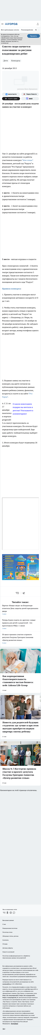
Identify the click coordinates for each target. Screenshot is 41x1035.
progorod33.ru (7, 984)
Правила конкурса (11, 288)
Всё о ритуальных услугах (10, 30)
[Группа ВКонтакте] (11, 94)
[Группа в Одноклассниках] (7, 912)
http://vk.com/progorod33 (11, 995)
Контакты (6, 940)
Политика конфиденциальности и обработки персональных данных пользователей (16, 957)
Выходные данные (8, 920)
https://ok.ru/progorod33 (27, 995)
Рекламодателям (27, 30)
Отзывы (5, 944)
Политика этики (7, 932)
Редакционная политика (10, 928)
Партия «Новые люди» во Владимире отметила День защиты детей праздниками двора (20, 609)
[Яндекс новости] (30, 94)
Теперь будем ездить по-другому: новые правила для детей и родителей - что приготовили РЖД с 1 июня (20, 624)
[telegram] (24, 593)
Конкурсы (15, 60)
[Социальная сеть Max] (30, 98)
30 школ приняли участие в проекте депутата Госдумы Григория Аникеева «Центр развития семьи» (20, 638)
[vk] (17, 593)
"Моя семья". (27, 160)
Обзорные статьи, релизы (10, 936)
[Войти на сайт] (38, 24)
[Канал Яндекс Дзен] (11, 98)
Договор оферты (8, 948)
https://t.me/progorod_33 (10, 997)
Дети (5, 60)
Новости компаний (8, 952)
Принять (33, 36)
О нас (4, 924)
